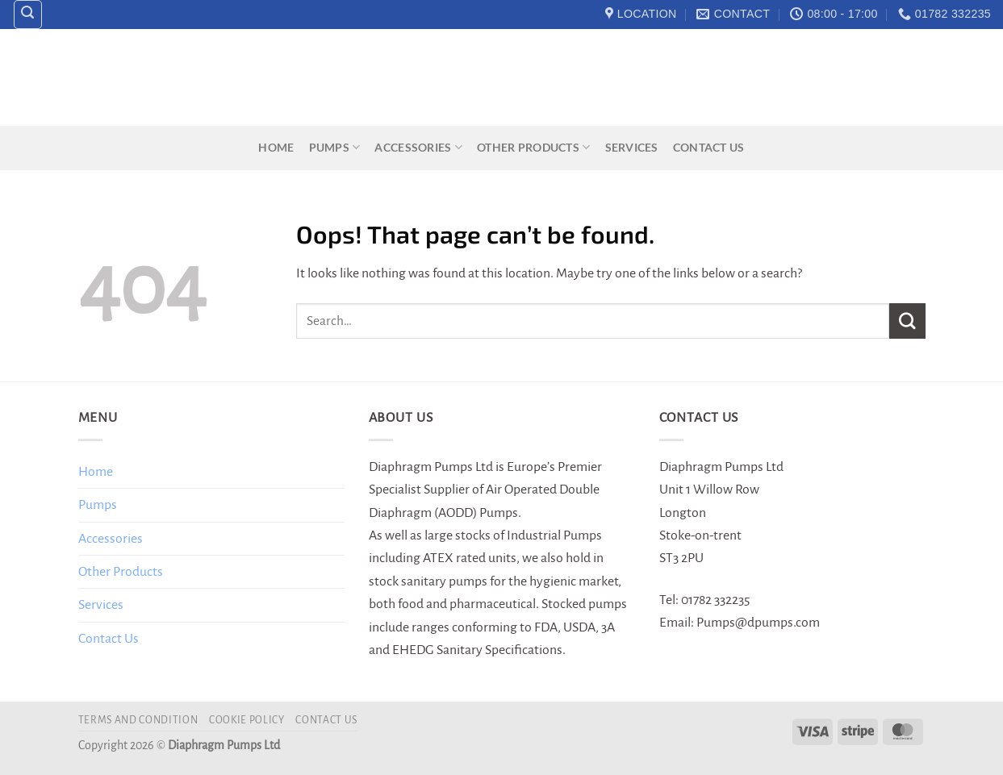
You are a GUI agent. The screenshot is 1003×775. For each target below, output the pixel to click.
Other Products (533, 147)
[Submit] (907, 320)
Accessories (418, 147)
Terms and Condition (138, 720)
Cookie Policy (247, 720)
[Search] (28, 14)
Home (276, 147)
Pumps (335, 147)
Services (631, 147)
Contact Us (709, 147)
